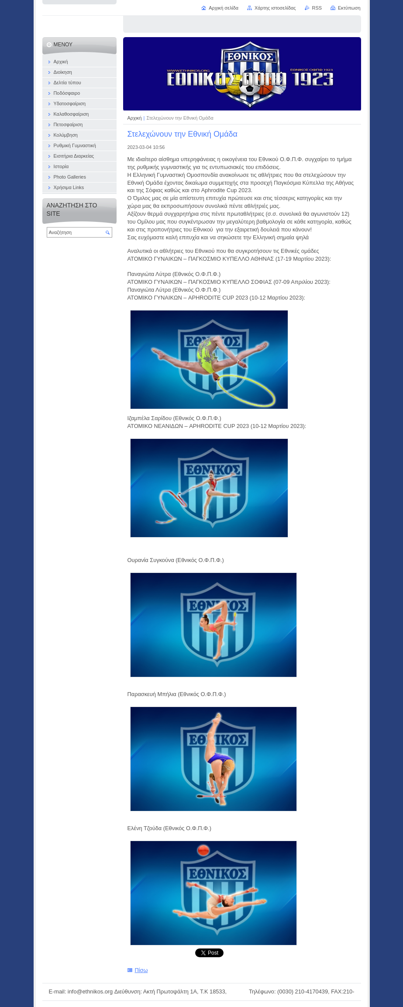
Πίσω (141, 970)
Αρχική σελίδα (223, 7)
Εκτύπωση (349, 7)
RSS (317, 7)
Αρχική (135, 118)
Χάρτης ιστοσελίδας (275, 7)
